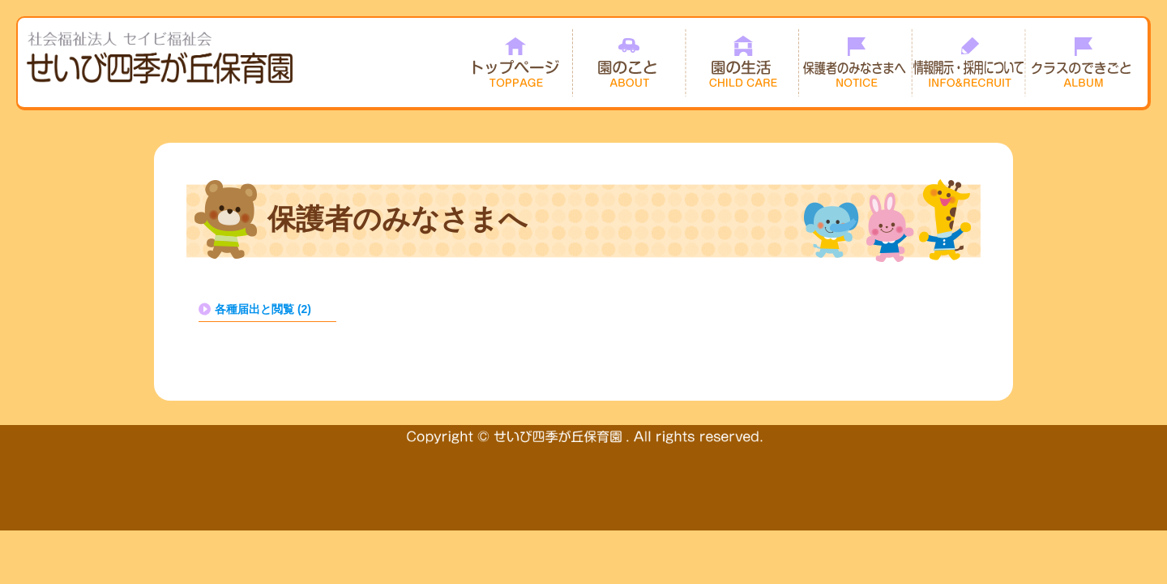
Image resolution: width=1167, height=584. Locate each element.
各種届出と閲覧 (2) (263, 309)
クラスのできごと (1082, 62)
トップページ (515, 62)
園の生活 (742, 62)
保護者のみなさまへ (856, 62)
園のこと (629, 62)
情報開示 (969, 62)
